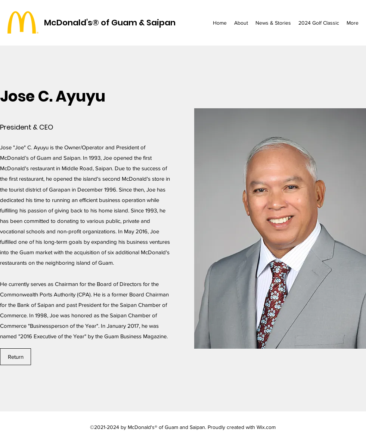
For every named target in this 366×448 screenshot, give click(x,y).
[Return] (15, 356)
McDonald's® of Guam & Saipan (110, 22)
